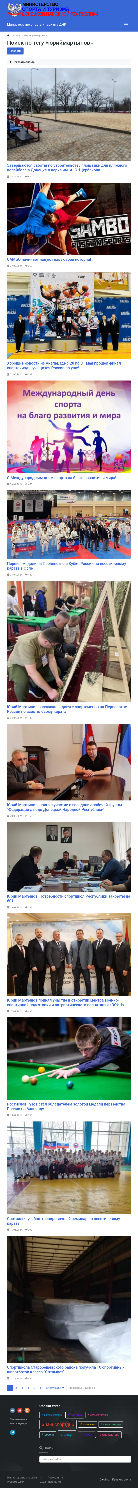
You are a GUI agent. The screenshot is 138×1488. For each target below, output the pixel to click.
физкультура (110, 1434)
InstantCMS (55, 1481)
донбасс (76, 1415)
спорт (68, 1434)
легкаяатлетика (99, 1414)
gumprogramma (52, 1414)
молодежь (88, 1424)
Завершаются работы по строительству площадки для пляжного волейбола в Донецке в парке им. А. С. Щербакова (67, 167)
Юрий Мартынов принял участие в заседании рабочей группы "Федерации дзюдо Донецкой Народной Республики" (64, 807)
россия (49, 1434)
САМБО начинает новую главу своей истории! (49, 259)
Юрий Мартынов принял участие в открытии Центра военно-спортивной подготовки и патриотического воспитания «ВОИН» (65, 1002)
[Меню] (126, 24)
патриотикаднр (111, 1424)
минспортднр (59, 1424)
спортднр (87, 1434)
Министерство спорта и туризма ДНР (22, 1479)
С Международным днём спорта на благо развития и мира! (61, 478)
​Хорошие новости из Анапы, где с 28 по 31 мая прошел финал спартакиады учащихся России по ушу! (64, 365)
